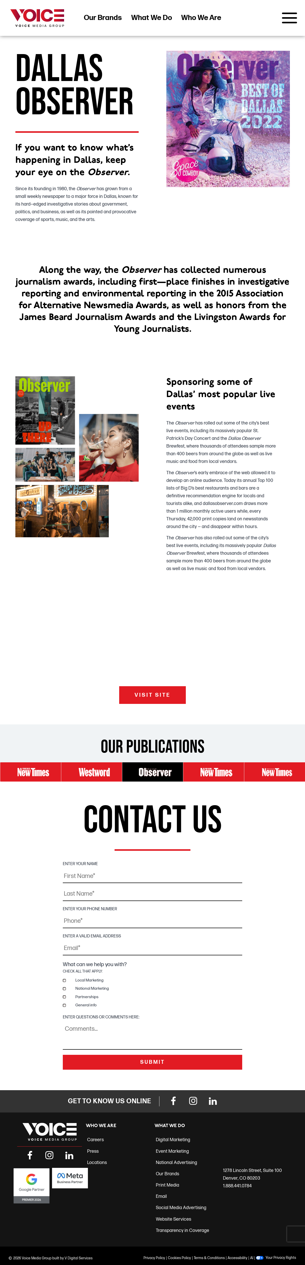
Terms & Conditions (209, 1258)
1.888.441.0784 (237, 1185)
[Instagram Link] (193, 1101)
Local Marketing (89, 980)
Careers (95, 1139)
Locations (97, 1162)
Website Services (173, 1219)
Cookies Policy (179, 1258)
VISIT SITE (152, 695)
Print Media (167, 1185)
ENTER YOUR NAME (80, 864)
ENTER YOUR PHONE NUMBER (90, 908)
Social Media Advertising (181, 1207)
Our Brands (103, 18)
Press (93, 1150)
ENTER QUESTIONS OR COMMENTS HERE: (101, 1017)
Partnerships (86, 996)
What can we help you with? (95, 964)
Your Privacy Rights (281, 1257)
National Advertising (176, 1162)
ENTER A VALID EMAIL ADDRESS (92, 936)
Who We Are (201, 18)
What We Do (151, 18)
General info (86, 1005)
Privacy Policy (154, 1258)
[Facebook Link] (173, 1101)
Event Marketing (172, 1150)
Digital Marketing (173, 1139)
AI (251, 1258)
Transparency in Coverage (182, 1230)
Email (161, 1196)
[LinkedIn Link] (213, 1101)
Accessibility (237, 1258)
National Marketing (92, 988)
